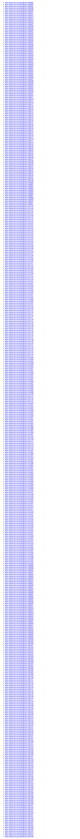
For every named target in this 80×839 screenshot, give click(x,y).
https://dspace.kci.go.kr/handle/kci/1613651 (19, 417)
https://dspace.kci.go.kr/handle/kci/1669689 (19, 569)
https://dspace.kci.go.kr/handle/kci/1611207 (19, 224)
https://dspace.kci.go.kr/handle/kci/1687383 (19, 789)
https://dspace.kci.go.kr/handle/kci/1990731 (19, 130)
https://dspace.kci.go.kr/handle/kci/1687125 (19, 685)
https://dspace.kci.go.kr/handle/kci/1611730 (19, 319)
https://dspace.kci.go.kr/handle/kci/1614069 (19, 489)
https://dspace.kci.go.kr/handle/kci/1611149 (19, 208)
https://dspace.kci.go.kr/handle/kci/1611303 (19, 270)
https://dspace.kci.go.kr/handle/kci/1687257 (19, 736)
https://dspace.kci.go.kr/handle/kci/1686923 (19, 610)
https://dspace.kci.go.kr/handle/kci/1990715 (19, 101)
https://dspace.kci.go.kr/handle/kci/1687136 (19, 691)
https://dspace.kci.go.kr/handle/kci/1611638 (19, 290)
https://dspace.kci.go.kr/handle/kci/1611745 (19, 334)
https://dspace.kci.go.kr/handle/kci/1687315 (19, 758)
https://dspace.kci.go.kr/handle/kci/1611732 (19, 321)
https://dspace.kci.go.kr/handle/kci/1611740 (19, 326)
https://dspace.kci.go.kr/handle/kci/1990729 (19, 126)
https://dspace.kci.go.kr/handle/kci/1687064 (19, 660)
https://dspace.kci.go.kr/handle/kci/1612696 (19, 390)
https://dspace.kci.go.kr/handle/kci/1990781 (19, 148)
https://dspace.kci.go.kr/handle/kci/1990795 (19, 173)
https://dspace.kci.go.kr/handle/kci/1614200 (19, 498)
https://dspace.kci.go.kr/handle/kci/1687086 (19, 669)
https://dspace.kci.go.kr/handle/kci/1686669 (19, 578)
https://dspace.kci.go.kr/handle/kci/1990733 (19, 133)
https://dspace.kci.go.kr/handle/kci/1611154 (19, 210)
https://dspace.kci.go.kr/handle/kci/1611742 (19, 328)
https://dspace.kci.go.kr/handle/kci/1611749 (19, 341)
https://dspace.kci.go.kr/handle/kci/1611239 (19, 243)
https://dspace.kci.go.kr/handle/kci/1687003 (19, 641)
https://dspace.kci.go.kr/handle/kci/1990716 (19, 102)
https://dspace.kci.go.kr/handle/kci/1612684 (19, 381)
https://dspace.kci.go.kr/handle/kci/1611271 (19, 263)
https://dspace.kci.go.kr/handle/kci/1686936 (19, 618)
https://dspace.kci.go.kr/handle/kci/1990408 (19, 8)
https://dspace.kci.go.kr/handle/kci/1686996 (19, 638)
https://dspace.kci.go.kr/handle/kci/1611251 (19, 250)
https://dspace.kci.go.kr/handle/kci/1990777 (19, 141)
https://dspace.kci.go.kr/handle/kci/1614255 (19, 530)
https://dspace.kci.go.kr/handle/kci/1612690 (19, 387)
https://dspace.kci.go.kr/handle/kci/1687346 (19, 778)
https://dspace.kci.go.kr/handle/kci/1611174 (19, 219)
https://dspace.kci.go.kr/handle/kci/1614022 (19, 472)
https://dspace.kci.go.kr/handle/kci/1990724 (19, 117)
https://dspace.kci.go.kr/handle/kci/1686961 (19, 621)
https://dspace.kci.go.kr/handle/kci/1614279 (19, 545)
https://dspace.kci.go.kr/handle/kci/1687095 (19, 672)
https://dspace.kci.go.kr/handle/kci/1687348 (19, 780)
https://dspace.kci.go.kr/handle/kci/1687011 (19, 645)
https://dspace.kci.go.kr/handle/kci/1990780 (19, 146)
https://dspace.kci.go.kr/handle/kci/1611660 (19, 299)
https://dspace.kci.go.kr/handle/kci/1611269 (19, 261)
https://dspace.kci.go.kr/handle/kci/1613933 (19, 450)
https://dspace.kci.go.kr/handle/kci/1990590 (19, 84)
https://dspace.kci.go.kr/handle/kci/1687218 (19, 718)
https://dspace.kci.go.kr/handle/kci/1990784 (19, 153)
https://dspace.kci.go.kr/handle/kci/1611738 (19, 325)
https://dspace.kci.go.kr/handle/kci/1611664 (19, 301)
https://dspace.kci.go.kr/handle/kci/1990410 (19, 11)
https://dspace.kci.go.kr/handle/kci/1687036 (19, 656)
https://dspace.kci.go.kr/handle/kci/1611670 (19, 303)
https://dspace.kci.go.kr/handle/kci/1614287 (19, 550)
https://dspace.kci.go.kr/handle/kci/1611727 (19, 317)
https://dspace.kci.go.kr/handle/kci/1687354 (19, 783)
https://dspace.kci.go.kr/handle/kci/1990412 (19, 15)
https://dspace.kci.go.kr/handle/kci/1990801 (19, 184)
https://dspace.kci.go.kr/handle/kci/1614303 (19, 560)
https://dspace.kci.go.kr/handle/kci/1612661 (19, 370)
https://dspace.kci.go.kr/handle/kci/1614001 (19, 465)
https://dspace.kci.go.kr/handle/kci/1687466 (19, 827)
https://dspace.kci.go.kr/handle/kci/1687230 (19, 723)
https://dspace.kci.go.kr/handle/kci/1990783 (19, 152)
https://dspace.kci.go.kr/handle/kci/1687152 (19, 698)
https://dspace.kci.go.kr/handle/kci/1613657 (19, 421)
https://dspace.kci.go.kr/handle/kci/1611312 (19, 275)
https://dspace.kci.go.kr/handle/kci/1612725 (19, 397)
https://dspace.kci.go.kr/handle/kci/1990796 (19, 175)
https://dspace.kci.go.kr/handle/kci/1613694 (19, 432)
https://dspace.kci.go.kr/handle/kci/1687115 (19, 682)
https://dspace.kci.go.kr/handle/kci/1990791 (19, 166)
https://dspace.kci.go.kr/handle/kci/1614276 (19, 543)
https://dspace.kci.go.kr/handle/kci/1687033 (19, 654)
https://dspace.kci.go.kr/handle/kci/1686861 (19, 583)
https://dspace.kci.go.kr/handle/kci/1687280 (19, 749)
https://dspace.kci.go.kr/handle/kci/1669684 (19, 565)
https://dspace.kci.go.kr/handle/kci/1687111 (19, 680)
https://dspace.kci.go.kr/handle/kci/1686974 (19, 627)
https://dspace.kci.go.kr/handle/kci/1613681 (19, 425)
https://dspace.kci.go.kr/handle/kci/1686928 (19, 614)
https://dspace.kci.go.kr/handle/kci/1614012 (19, 468)
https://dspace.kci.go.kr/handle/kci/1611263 (19, 257)
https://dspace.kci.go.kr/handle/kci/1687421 (19, 811)
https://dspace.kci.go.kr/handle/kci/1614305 (19, 561)
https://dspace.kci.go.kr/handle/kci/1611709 (19, 308)
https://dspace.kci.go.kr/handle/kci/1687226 (19, 722)
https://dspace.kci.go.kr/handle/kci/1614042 (19, 479)
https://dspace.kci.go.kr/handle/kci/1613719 (19, 447)
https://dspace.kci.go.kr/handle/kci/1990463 (19, 72)
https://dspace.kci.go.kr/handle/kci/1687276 (19, 747)
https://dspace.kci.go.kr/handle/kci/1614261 (19, 534)
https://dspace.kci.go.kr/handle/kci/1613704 (19, 438)
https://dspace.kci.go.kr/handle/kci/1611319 (19, 279)
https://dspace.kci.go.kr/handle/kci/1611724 (19, 316)
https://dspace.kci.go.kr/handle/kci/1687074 (19, 663)
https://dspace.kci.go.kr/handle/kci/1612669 (19, 374)
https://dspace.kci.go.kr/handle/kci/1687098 (19, 674)
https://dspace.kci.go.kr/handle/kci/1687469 (19, 829)
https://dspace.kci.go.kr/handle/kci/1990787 (19, 159)
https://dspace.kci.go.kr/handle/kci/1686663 (19, 576)
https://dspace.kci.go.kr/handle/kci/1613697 (19, 434)
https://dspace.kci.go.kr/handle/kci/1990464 (19, 73)
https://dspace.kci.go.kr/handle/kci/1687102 (19, 676)
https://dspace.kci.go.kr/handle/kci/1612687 (19, 383)
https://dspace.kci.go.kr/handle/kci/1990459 (19, 64)
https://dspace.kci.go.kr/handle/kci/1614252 (19, 529)
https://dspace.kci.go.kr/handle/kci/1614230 (19, 516)
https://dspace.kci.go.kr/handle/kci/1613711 (19, 441)
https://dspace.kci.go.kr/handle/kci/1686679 (19, 581)
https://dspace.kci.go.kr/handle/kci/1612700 (19, 394)
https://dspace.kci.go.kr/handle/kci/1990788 (19, 161)
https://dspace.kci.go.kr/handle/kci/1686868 (19, 585)
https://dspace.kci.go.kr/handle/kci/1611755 (19, 352)
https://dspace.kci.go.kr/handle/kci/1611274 (19, 265)
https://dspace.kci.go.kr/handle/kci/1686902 (19, 600)
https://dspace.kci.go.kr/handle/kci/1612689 (19, 385)
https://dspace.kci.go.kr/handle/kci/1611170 (19, 217)
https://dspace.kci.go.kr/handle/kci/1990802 (19, 186)
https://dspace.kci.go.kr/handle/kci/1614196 (19, 490)
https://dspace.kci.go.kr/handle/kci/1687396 (19, 796)
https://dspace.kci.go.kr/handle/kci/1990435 (19, 21)
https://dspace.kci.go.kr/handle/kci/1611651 (19, 295)
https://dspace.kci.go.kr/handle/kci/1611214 (19, 228)
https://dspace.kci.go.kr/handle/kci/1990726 (19, 121)
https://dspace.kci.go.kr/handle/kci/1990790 (19, 164)
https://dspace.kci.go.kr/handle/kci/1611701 (19, 305)
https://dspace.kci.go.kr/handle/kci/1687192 (19, 707)
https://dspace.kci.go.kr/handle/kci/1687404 (19, 802)
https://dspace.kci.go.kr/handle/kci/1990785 (19, 155)
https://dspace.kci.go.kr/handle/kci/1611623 (19, 285)
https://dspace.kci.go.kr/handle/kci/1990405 (19, 2)
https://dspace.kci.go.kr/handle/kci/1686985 (19, 632)
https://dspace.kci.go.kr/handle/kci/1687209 (19, 714)
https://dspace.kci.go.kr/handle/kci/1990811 (19, 203)
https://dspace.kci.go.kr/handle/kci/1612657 (19, 368)
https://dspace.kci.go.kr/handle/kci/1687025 (19, 651)
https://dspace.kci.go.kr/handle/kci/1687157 (19, 700)
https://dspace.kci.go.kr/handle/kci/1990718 (19, 106)
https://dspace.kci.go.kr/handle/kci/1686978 (19, 629)
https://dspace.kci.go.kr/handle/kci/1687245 (19, 731)
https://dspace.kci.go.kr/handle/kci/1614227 (19, 514)
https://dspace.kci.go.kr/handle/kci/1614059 (19, 485)
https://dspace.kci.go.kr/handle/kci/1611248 (19, 248)
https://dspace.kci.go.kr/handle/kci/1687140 (19, 692)
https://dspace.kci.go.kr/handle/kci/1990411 (19, 13)
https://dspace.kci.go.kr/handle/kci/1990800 (19, 183)
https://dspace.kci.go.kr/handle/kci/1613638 (19, 410)
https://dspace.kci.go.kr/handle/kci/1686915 (19, 607)
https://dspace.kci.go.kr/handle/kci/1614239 (19, 521)
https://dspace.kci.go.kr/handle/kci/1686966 (19, 623)
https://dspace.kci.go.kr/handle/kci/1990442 (19, 33)
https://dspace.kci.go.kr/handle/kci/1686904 (19, 601)
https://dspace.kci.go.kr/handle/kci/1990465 (19, 75)
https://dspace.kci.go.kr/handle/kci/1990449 (19, 46)
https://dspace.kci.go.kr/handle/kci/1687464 (19, 825)
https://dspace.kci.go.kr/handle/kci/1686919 (19, 609)
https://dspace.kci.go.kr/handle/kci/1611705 (19, 306)
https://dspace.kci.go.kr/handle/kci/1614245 (19, 525)
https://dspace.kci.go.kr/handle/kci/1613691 (19, 430)
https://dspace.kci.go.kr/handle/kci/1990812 (19, 204)
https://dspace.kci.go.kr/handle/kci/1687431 (19, 816)
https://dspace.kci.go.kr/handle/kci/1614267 (19, 538)
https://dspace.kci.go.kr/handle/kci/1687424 (19, 813)
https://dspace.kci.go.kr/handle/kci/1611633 (19, 288)
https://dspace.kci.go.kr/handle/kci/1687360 (19, 787)
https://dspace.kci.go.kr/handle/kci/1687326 (19, 765)
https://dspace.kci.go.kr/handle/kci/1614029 (19, 474)
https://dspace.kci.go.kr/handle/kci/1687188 (19, 705)
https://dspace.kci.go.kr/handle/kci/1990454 (19, 55)
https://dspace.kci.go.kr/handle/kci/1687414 (19, 807)
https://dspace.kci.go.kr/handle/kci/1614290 (19, 552)
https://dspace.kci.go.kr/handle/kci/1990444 (19, 37)
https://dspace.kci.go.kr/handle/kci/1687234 (19, 725)
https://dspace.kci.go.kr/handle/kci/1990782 (19, 150)
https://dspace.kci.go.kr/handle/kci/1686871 (19, 587)
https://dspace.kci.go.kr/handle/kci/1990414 (19, 19)
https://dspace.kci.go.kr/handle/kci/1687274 (19, 745)
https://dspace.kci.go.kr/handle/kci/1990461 (19, 68)
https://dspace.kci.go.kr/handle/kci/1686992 (19, 636)
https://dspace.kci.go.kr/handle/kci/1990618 (19, 99)
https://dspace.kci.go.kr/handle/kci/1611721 (19, 314)
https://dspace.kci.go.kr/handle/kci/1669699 (19, 574)
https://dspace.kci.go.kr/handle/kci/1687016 (19, 647)
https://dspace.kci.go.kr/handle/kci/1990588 (19, 81)
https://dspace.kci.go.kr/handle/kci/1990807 (19, 195)
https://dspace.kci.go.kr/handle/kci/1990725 (19, 119)
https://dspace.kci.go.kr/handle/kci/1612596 (19, 357)
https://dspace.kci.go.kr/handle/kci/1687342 (19, 776)
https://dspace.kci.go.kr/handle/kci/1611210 (19, 226)
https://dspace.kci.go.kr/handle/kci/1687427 (19, 814)
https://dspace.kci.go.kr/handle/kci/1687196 (19, 709)
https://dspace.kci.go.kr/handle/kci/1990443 (19, 35)
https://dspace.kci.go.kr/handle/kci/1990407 (19, 6)
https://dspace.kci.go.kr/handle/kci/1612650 (19, 365)
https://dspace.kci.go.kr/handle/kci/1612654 (19, 367)
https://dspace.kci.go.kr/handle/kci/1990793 (19, 170)
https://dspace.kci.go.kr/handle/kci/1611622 (19, 283)
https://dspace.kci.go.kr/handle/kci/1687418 (19, 809)
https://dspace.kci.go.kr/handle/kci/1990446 (19, 41)
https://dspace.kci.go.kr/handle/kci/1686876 (19, 589)
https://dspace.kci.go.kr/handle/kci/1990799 (19, 181)
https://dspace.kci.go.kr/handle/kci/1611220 (19, 232)
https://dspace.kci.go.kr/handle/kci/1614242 (19, 523)
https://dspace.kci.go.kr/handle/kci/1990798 (19, 179)
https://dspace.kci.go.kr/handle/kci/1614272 (19, 541)
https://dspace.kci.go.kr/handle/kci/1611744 (19, 332)
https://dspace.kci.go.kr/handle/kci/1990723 (19, 115)
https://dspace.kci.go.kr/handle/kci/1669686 (19, 567)
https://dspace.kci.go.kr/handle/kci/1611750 (19, 343)
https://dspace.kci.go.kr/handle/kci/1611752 (19, 346)
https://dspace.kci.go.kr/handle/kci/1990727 (19, 123)
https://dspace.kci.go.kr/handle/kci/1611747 (19, 337)
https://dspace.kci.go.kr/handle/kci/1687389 (19, 793)
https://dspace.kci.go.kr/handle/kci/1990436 (19, 22)
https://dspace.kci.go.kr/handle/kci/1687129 (19, 687)
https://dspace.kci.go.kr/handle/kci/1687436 (19, 820)
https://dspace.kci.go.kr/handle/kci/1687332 (19, 769)
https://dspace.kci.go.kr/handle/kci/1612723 (19, 396)
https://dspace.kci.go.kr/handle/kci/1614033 (19, 476)
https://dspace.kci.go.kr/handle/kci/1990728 (19, 124)
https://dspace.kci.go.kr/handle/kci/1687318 (19, 760)
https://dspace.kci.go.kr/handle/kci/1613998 (19, 463)
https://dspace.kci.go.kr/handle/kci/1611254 (19, 252)
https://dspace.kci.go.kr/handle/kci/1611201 (19, 223)
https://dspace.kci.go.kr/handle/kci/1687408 (19, 804)
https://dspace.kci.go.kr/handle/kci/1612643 (19, 361)
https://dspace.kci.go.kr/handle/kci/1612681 (19, 379)
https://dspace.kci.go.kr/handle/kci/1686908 (19, 603)
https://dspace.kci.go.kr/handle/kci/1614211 (19, 505)
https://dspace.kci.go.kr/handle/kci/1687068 (19, 661)
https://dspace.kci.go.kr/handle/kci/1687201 (19, 711)
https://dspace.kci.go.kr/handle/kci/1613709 (19, 439)
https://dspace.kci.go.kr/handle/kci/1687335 (19, 771)
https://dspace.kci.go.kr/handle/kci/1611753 (19, 348)
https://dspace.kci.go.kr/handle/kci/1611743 (19, 330)
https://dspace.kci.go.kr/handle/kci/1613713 (19, 443)
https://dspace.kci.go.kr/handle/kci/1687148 (19, 696)
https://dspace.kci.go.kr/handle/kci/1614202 (19, 499)
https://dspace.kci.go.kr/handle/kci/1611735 (19, 323)
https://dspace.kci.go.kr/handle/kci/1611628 (19, 286)
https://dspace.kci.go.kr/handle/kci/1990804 (19, 190)
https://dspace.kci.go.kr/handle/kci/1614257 (19, 532)
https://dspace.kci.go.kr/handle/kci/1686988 (19, 634)
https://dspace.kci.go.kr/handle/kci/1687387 (19, 791)
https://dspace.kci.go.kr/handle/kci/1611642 (19, 292)
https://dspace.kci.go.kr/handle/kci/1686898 (19, 598)
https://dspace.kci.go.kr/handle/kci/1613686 (19, 427)
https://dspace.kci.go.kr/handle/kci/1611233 (19, 239)
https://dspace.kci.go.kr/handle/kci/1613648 (19, 416)
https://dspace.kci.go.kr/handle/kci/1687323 (19, 763)
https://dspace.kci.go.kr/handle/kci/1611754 (19, 350)
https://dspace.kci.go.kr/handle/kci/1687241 (19, 729)
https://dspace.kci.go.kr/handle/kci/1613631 (19, 405)
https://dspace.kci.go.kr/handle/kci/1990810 (19, 201)
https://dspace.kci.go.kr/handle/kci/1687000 (19, 640)
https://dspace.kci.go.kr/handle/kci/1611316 (19, 277)
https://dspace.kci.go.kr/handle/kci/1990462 (19, 70)
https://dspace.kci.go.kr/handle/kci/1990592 (19, 88)
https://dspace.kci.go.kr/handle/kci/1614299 (19, 558)
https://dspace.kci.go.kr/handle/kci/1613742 (19, 448)
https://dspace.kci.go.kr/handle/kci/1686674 (19, 580)
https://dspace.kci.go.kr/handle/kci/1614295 (19, 556)
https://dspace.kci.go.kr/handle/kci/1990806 (19, 194)
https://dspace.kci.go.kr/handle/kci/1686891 (19, 594)
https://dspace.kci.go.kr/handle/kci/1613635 (19, 408)
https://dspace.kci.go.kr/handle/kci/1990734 (19, 135)
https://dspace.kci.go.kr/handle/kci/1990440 (19, 30)
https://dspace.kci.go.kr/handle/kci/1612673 (19, 376)
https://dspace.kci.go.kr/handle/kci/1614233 (19, 518)
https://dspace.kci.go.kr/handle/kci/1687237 (19, 727)
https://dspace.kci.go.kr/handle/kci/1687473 (19, 833)
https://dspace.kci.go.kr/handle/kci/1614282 (19, 547)
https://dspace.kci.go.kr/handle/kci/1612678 (19, 377)
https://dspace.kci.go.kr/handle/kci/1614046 (19, 481)
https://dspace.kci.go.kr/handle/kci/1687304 (19, 751)
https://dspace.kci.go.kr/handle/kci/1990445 (19, 39)
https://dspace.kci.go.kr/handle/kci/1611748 (19, 339)
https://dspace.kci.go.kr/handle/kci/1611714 (19, 310)
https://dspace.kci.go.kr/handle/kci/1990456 (19, 59)
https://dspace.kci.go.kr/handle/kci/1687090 (19, 671)
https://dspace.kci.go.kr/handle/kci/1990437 (19, 24)
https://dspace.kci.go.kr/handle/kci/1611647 (19, 294)
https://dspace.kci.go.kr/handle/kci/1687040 (19, 658)
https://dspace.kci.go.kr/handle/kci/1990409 (19, 10)
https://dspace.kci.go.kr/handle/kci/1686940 (19, 620)
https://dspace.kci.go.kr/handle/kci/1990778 (19, 143)
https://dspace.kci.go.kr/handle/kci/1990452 (19, 52)
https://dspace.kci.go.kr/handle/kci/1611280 (19, 268)
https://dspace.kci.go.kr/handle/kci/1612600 (19, 359)
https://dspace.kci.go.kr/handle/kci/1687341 (19, 774)
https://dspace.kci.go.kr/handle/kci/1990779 (19, 144)
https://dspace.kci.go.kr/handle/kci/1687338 (19, 773)
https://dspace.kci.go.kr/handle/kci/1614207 (19, 503)
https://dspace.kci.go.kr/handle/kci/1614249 (19, 527)
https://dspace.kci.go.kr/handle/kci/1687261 (19, 738)
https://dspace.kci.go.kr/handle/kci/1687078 (19, 665)
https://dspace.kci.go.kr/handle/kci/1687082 (19, 667)
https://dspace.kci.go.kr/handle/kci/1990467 (19, 79)
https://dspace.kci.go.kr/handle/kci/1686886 (19, 592)
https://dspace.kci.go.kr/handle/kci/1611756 (19, 354)
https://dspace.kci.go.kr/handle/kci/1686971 (19, 625)
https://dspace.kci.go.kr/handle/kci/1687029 (19, 652)
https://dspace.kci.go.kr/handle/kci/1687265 (19, 740)
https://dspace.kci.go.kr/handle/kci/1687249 (19, 732)
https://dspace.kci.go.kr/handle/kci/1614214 (19, 507)
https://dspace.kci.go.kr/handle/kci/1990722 (19, 113)
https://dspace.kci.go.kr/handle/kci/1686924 (19, 612)
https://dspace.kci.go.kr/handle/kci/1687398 (19, 798)
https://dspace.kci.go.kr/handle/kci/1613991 (19, 461)
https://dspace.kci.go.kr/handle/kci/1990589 (19, 82)
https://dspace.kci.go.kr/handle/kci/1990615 (19, 93)
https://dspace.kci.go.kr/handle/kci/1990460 (19, 66)
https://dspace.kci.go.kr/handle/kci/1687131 (19, 689)
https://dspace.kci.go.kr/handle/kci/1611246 (19, 246)
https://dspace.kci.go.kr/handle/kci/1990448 (19, 44)
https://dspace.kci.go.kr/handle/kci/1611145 (19, 206)
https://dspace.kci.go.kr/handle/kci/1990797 (19, 177)
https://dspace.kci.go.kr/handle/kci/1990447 (19, 42)
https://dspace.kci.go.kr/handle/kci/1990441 (19, 31)
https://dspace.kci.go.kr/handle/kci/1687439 (19, 822)
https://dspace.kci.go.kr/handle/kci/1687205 (19, 712)
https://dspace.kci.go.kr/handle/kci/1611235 (19, 241)
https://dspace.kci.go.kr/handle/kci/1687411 (19, 805)
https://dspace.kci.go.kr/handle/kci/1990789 (19, 163)
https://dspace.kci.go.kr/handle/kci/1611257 (19, 254)
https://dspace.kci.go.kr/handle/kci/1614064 (19, 487)
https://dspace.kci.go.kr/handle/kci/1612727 (19, 401)
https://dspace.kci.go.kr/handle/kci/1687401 (19, 800)
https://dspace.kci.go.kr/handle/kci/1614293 (19, 554)
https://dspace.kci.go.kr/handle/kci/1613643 (19, 412)
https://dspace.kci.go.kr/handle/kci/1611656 (19, 297)
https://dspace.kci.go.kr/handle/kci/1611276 (19, 266)
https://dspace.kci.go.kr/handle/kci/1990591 (19, 86)
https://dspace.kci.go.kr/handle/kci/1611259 (19, 255)
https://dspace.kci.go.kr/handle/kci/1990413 (19, 17)
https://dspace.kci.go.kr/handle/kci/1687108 (19, 678)
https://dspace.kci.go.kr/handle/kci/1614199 (19, 496)
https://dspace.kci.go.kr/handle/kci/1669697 (19, 572)
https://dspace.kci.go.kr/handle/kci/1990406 (19, 4)
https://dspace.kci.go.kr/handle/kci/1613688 (19, 428)
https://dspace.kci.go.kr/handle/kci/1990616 (19, 95)
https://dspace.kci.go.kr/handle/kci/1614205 (19, 501)
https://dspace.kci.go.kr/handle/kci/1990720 (19, 110)
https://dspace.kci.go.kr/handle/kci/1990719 (19, 108)
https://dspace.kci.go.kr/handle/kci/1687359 (19, 785)
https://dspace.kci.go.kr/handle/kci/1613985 (19, 459)
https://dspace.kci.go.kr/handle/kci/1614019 (19, 470)
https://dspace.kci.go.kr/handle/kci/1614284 (19, 549)
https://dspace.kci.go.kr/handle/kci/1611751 (19, 345)
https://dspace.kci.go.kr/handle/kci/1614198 (19, 494)
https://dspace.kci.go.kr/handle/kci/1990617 (19, 97)
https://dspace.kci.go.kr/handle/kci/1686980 (19, 631)
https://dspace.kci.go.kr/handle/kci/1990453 (19, 53)
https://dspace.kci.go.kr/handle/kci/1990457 (19, 61)
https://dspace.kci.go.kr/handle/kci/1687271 (19, 743)
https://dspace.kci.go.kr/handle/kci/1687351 (19, 782)
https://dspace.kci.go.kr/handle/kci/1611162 (19, 214)
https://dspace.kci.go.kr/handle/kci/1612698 (19, 392)
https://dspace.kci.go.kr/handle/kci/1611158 (19, 212)
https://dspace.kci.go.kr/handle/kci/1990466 (19, 77)
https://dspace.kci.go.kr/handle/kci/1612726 (19, 399)
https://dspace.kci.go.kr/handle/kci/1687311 (19, 756)
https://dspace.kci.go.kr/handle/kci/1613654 (19, 419)
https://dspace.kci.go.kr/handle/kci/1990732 (19, 132)
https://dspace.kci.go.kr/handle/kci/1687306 (19, 753)
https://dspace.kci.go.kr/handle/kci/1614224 (19, 512)
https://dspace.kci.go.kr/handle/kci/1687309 (19, 754)
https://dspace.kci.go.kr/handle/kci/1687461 (19, 824)
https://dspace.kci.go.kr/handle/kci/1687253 (19, 734)
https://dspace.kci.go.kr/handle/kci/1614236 (19, 519)
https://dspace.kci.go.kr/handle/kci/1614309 (19, 563)
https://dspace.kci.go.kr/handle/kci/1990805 (19, 192)
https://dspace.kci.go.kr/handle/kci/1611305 (19, 272)
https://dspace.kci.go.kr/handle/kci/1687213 (19, 716)
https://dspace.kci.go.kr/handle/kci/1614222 (19, 510)
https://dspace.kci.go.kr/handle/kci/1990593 (19, 90)
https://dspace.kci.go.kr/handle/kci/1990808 (19, 197)
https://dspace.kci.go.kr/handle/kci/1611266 (19, 259)
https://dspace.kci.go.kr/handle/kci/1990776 (19, 139)
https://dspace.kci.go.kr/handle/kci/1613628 (19, 403)
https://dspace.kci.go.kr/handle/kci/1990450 (19, 48)
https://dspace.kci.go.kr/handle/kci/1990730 (19, 128)
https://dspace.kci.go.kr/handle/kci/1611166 (19, 215)
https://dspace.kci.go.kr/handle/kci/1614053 (19, 483)
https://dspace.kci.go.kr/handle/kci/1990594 (19, 92)
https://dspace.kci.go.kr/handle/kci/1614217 (19, 509)
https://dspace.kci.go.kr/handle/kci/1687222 (19, 720)
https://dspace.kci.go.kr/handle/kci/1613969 (19, 454)
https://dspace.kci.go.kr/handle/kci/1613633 (19, 407)
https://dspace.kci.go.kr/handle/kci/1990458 (19, 62)
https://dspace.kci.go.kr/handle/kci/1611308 (19, 274)
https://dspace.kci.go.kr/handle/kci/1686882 (19, 590)
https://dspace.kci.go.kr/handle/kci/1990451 (19, 50)
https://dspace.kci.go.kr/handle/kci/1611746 (19, 336)
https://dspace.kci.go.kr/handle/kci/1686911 (19, 605)
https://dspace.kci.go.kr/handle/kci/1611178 (19, 221)
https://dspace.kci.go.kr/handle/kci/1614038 (19, 478)
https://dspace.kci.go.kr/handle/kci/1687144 (19, 694)
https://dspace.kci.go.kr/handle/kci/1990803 (19, 188)
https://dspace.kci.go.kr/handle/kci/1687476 (19, 834)
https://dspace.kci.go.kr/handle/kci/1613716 (19, 445)
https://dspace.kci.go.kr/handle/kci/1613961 (19, 452)
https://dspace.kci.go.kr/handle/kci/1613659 (19, 423)
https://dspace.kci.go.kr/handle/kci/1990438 (19, 26)
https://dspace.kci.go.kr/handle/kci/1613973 (19, 456)
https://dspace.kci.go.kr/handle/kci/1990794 (19, 172)
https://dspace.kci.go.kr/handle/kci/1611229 (19, 237)
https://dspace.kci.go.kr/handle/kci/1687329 (19, 767)
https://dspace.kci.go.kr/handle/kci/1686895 (19, 596)
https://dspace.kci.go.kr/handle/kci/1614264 (19, 536)
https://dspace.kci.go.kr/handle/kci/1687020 (19, 649)
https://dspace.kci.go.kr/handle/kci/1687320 (19, 762)
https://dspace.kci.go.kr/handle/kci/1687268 (19, 742)
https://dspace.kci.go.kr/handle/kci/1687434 (19, 818)
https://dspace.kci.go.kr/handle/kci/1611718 (19, 312)
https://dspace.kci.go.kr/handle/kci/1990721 (19, 112)
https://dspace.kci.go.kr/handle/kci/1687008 (19, 643)
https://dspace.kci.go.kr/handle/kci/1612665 (19, 372)
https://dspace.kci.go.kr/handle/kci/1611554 (19, 281)
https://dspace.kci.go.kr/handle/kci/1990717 (19, 104)
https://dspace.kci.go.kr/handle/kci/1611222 (19, 234)
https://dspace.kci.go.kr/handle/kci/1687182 (19, 703)
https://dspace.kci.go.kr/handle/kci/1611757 (19, 356)
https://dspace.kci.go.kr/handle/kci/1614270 (19, 539)
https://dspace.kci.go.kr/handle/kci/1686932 (19, 616)
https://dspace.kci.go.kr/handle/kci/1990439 (19, 28)
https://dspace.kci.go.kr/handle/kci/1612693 (19, 388)
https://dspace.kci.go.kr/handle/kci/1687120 (19, 683)
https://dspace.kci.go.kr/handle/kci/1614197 (19, 492)
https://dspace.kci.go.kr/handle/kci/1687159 (19, 702)
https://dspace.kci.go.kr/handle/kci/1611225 (19, 235)
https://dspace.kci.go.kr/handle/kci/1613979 (19, 458)
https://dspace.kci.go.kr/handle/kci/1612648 (19, 363)
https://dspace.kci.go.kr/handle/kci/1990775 (19, 137)
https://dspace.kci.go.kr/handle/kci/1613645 (19, 414)
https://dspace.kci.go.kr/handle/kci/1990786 (19, 157)
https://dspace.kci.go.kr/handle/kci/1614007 (19, 467)
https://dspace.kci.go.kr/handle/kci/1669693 (19, 570)
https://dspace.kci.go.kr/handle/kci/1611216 (19, 230)
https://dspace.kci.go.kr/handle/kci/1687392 (19, 794)
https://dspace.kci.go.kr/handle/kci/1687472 (19, 831)
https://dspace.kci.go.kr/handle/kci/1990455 (19, 57)
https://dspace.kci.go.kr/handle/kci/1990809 (19, 199)
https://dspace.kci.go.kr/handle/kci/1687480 (19, 836)
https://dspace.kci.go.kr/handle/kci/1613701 (19, 436)
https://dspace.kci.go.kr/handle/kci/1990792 (19, 168)
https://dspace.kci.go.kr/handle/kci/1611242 (19, 245)
